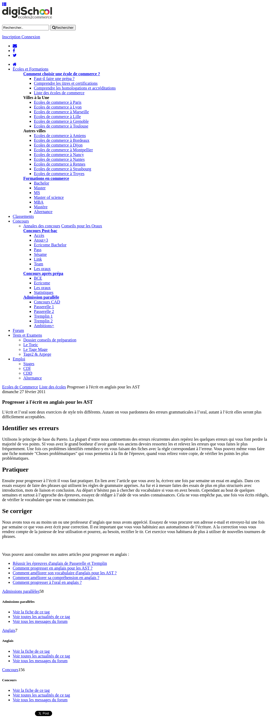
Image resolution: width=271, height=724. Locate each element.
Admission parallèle (41, 297)
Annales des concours (41, 226)
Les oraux (42, 268)
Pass (37, 249)
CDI (27, 368)
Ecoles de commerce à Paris (57, 102)
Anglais (8, 630)
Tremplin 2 (43, 321)
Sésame (40, 254)
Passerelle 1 (44, 306)
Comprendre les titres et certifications (66, 83)
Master (40, 188)
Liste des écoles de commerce (59, 93)
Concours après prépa (43, 273)
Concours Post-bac (40, 230)
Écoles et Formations (30, 69)
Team (38, 264)
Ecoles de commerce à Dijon (58, 145)
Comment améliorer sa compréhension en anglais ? (56, 577)
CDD (27, 373)
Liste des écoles (52, 387)
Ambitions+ (44, 325)
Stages (28, 363)
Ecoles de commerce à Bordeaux (61, 140)
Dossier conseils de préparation (49, 340)
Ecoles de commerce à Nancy (59, 154)
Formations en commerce (46, 178)
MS (37, 192)
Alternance (43, 211)
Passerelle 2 (44, 311)
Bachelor (41, 183)
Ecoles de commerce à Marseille (61, 112)
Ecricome (42, 283)
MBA (38, 202)
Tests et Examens (27, 335)
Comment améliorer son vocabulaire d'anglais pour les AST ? (65, 573)
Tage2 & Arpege (37, 354)
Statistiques (43, 292)
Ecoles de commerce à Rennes (59, 164)
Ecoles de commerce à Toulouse (61, 126)
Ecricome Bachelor (50, 245)
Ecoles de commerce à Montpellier (63, 150)
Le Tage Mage (35, 349)
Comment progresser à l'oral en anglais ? (47, 582)
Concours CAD (47, 302)
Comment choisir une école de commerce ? (61, 74)
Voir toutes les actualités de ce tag (41, 616)
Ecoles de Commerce (20, 387)
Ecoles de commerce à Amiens (60, 135)
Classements (23, 216)
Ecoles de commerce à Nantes (59, 159)
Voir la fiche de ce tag (31, 612)
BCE (38, 278)
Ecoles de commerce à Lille (57, 116)
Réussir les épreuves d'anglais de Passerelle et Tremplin (60, 563)
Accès (39, 235)
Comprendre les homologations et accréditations (75, 88)
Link (38, 259)
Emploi (19, 359)
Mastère (41, 207)
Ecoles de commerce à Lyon (58, 107)
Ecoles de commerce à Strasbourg (62, 169)
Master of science (49, 197)
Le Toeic (30, 344)
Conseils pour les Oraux (81, 226)
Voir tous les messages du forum (40, 621)
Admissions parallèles (20, 591)
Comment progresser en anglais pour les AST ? (52, 568)
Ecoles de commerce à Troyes (59, 173)
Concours (21, 221)
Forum (18, 330)
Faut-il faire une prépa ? (54, 78)
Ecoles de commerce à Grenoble (61, 121)
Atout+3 (41, 240)
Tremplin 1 (43, 316)
